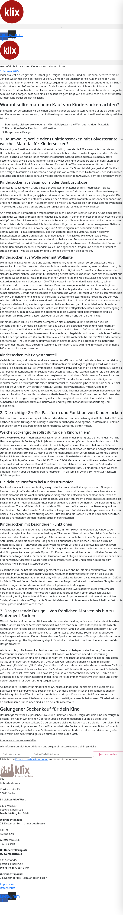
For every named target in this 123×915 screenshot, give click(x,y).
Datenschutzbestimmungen (31, 759)
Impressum (7, 884)
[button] (61, 26)
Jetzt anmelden (108, 754)
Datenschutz (7, 888)
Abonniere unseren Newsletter (18, 740)
